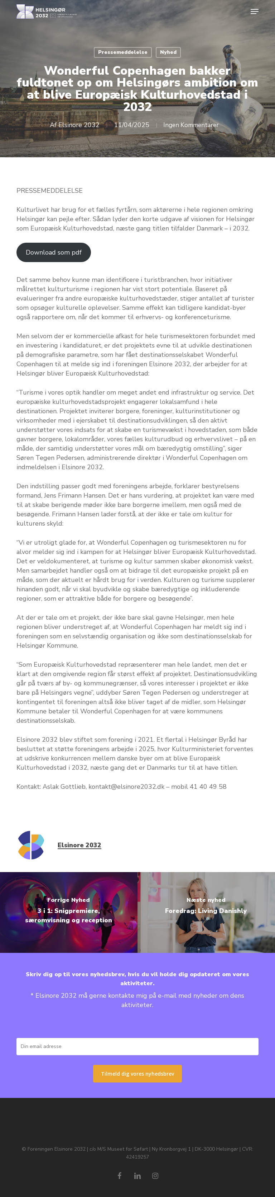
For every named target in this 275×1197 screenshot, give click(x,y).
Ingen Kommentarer (191, 125)
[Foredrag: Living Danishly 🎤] (206, 912)
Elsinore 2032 (76, 125)
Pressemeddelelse (123, 52)
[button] (255, 11)
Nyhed (168, 52)
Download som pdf (54, 252)
